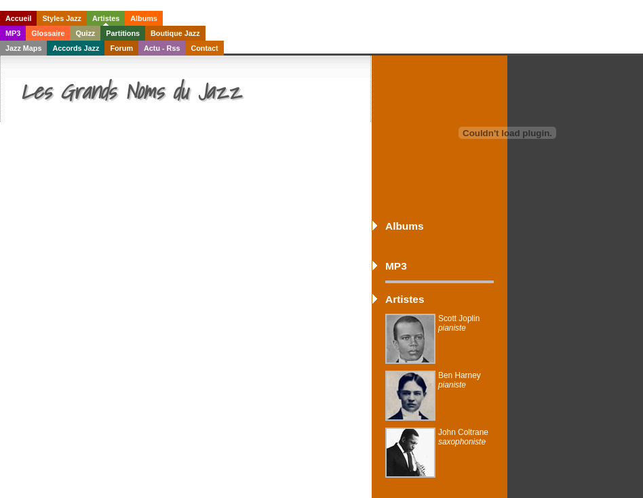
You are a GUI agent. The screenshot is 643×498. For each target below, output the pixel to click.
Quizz (85, 33)
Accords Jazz (75, 48)
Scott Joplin (459, 323)
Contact (204, 48)
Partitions (123, 33)
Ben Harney (459, 380)
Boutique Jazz (175, 33)
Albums (143, 18)
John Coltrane (463, 437)
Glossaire (47, 33)
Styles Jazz (61, 18)
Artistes (105, 18)
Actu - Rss (162, 48)
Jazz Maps (23, 48)
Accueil (18, 18)
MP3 (12, 33)
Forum (121, 48)
